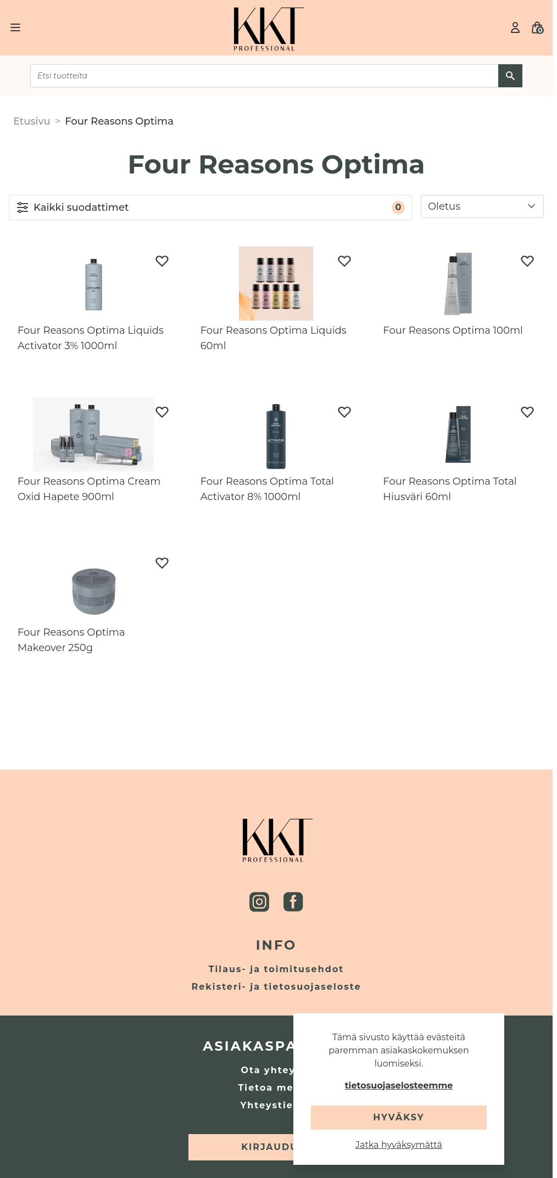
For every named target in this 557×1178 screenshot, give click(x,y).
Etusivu (32, 121)
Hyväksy (398, 1117)
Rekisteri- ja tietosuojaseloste (276, 986)
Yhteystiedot (277, 1105)
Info (276, 945)
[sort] (482, 206)
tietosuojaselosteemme (399, 1085)
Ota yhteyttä (276, 1070)
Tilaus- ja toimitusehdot (276, 969)
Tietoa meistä (276, 1087)
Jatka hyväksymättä (398, 1145)
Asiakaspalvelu (276, 1046)
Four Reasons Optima (119, 121)
